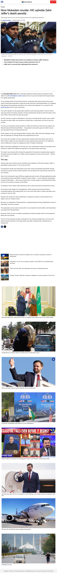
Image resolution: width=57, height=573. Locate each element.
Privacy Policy (50, 571)
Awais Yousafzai (6, 20)
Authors (44, 571)
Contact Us (38, 571)
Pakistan (3, 7)
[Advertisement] (28, 78)
